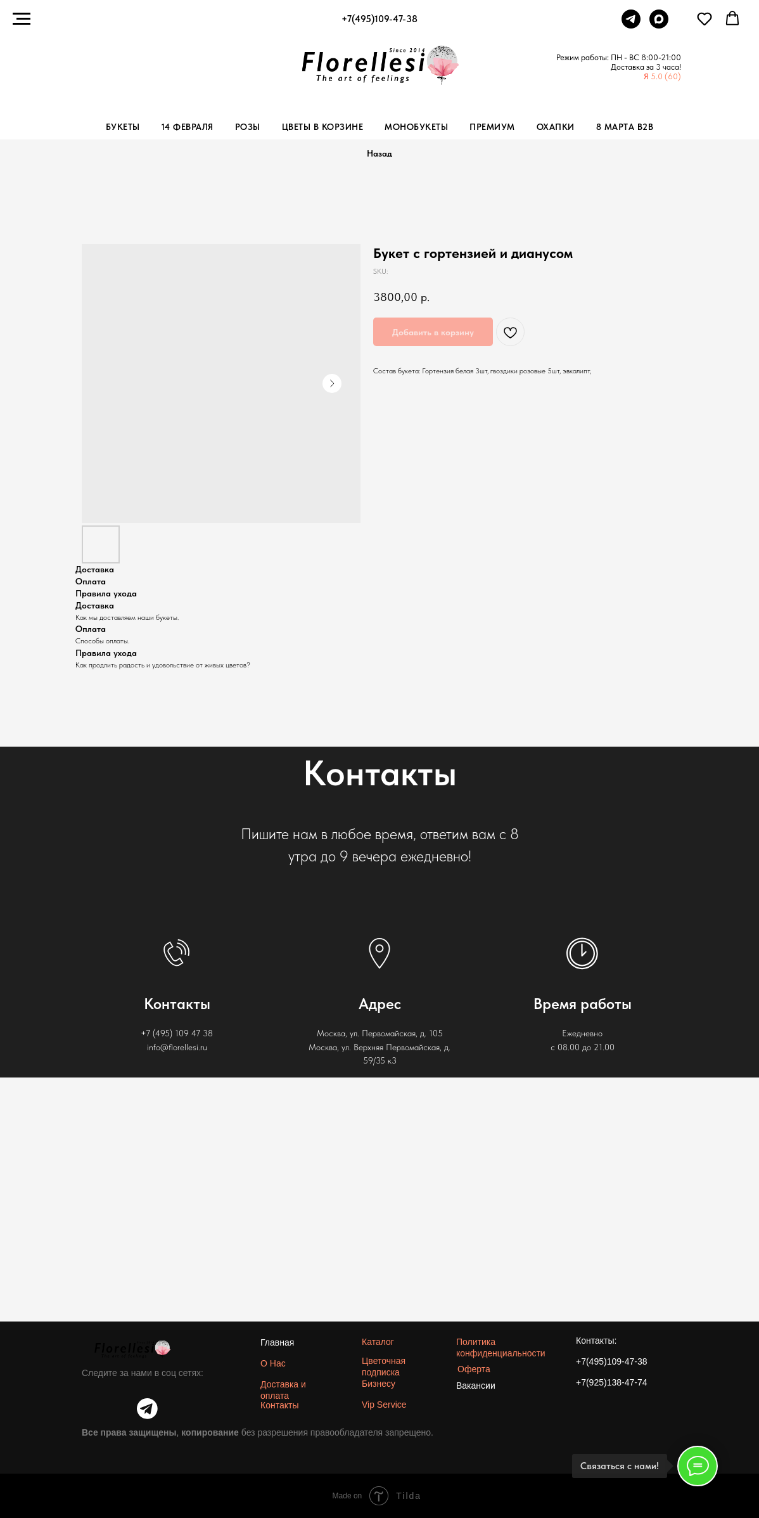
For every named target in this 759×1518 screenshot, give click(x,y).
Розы (247, 127)
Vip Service (384, 1404)
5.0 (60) (666, 76)
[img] (147, 1408)
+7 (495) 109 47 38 (177, 1033)
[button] (704, 18)
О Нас (273, 1363)
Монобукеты (416, 127)
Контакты (279, 1405)
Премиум (492, 127)
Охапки (556, 127)
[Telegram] (631, 25)
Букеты (123, 127)
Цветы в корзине (323, 127)
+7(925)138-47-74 (611, 1382)
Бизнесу (378, 1384)
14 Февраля (188, 127)
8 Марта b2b (625, 127)
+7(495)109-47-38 (611, 1361)
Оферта (473, 1369)
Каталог (378, 1342)
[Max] (658, 25)
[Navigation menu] (21, 19)
